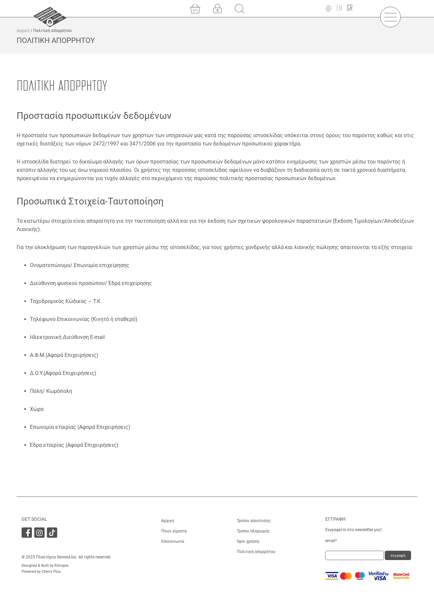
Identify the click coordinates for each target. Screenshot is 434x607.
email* (331, 540)
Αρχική (23, 30)
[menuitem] (339, 8)
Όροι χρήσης (248, 541)
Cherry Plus (51, 571)
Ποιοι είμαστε (174, 531)
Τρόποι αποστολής (254, 520)
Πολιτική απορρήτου (256, 551)
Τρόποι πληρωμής (253, 531)
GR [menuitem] (350, 8)
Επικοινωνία (172, 541)
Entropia (61, 565)
